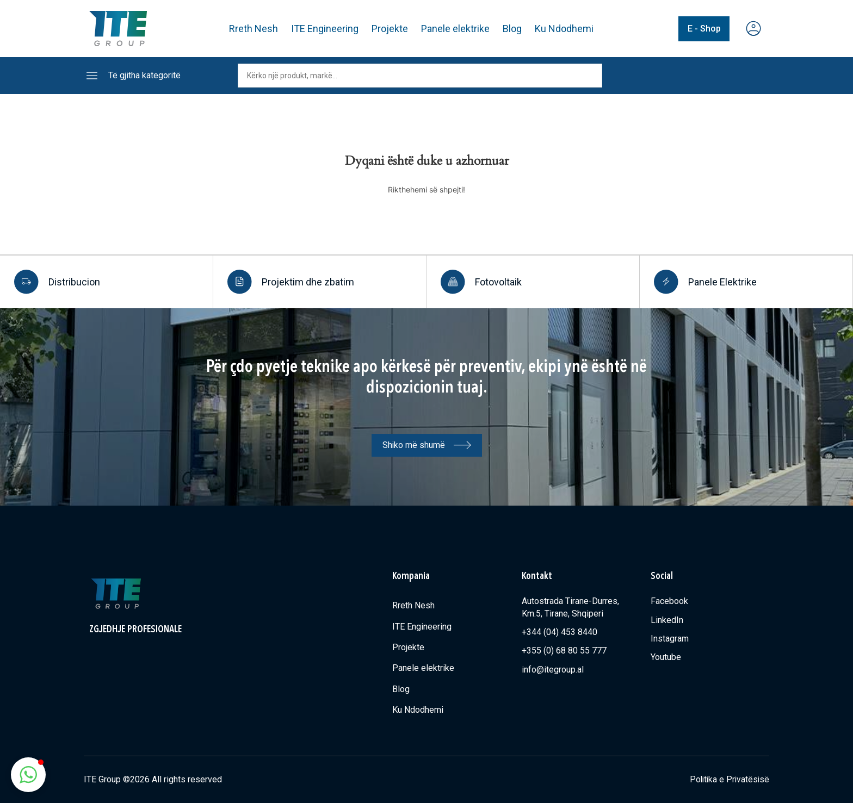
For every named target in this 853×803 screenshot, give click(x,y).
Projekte (390, 28)
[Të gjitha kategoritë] (92, 75)
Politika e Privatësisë (728, 779)
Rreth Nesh (253, 28)
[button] (28, 774)
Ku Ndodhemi (564, 28)
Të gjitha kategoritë (144, 75)
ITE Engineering (324, 28)
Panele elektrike (455, 28)
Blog (512, 28)
